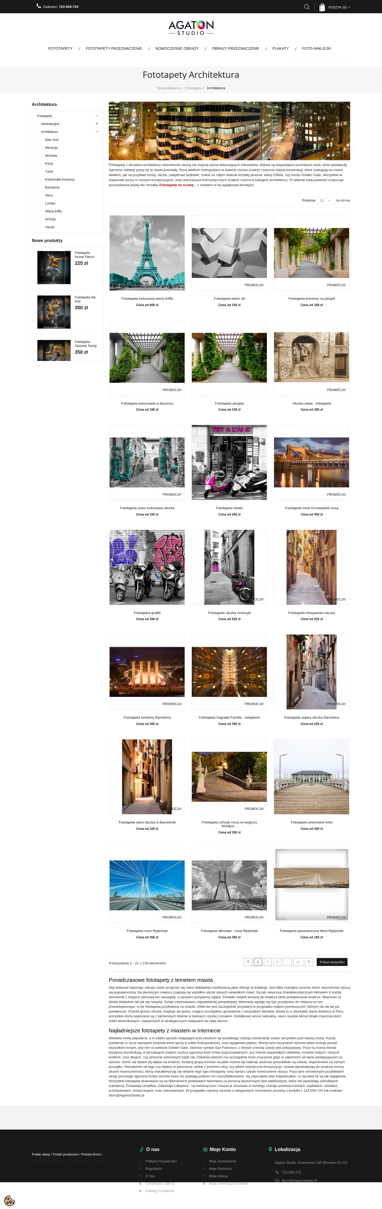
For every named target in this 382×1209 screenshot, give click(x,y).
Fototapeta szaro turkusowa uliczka (147, 508)
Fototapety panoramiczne (55, 444)
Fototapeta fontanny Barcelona (147, 717)
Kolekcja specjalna (50, 429)
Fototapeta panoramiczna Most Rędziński (311, 931)
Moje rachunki (220, 1169)
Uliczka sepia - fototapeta (311, 403)
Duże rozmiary (51, 325)
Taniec (45, 389)
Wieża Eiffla (53, 214)
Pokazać (309, 200)
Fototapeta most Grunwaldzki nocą (311, 508)
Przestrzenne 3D (53, 357)
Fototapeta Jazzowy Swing (86, 614)
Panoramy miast (52, 293)
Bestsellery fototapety (52, 476)
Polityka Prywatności (161, 1161)
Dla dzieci (48, 246)
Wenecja (51, 151)
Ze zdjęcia (48, 341)
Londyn (50, 206)
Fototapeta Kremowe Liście (86, 792)
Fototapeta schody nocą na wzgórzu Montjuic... (229, 824)
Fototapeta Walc (86, 745)
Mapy (45, 349)
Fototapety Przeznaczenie (114, 48)
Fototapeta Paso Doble (83, 658)
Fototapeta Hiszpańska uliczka (311, 613)
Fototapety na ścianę (176, 185)
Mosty (45, 278)
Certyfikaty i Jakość (160, 1183)
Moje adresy (218, 1176)
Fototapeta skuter (229, 508)
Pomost (46, 333)
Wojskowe (44, 492)
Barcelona (52, 190)
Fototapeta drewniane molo (312, 822)
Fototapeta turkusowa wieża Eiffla (147, 299)
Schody (50, 222)
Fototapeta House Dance (84, 525)
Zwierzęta (48, 317)
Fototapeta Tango (82, 703)
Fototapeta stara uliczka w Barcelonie (147, 822)
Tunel (49, 174)
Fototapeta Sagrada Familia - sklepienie (229, 717)
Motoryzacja (49, 286)
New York (52, 143)
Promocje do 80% (49, 460)
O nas (150, 1176)
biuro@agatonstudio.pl (300, 1180)
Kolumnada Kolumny (60, 182)
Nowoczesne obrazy (177, 48)
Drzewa (46, 254)
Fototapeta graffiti (147, 613)
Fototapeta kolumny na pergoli (312, 299)
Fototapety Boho (52, 381)
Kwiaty (45, 262)
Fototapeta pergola (229, 403)
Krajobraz (48, 301)
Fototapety (60, 48)
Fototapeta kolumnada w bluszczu (147, 403)
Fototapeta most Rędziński (147, 931)
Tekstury (47, 373)
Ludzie (45, 270)
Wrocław (51, 158)
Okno (49, 198)
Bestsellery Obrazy (50, 484)
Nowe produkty (47, 507)
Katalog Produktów (159, 1191)
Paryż (49, 166)
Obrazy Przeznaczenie (235, 48)
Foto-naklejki (316, 48)
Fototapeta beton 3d (229, 299)
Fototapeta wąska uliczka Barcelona (311, 717)
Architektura (49, 135)
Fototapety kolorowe (51, 436)
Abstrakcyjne (50, 127)
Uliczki (49, 230)
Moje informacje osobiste (228, 1183)
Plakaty (280, 48)
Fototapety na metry (51, 452)
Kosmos (47, 365)
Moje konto (223, 1149)
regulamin (153, 1169)
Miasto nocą (53, 238)
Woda (45, 309)
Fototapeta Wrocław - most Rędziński (229, 931)
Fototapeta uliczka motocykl (229, 613)
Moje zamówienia (222, 1161)
